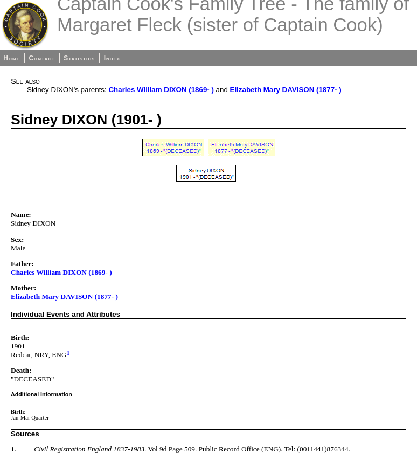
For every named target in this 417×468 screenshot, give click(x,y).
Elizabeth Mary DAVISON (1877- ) (286, 90)
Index (112, 58)
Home (11, 58)
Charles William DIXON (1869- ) (160, 90)
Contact (41, 58)
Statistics (79, 58)
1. (13, 449)
